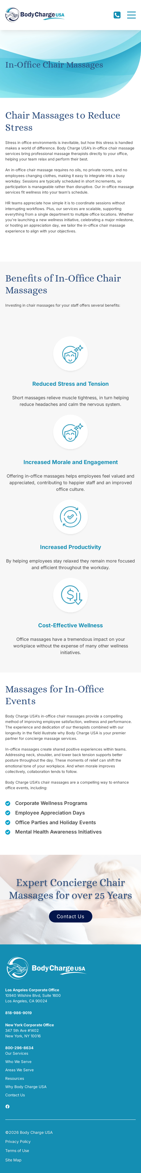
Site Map (13, 1160)
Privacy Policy (18, 1141)
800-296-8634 (19, 1048)
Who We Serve (18, 1061)
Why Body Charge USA (25, 1086)
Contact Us (71, 916)
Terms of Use (17, 1150)
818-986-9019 (18, 1013)
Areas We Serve (19, 1070)
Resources (14, 1078)
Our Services (16, 1053)
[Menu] (131, 15)
